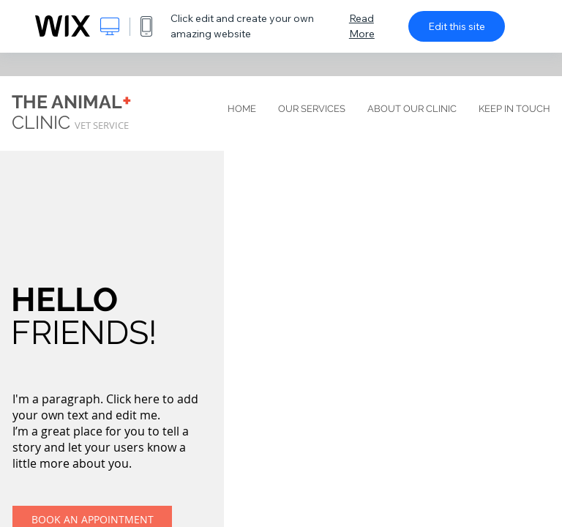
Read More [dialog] (362, 26)
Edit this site (456, 26)
